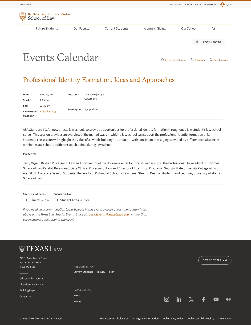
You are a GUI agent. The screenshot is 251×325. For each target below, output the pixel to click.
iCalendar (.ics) (48, 112)
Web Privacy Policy (173, 319)
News (77, 295)
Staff (198, 4)
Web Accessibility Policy (201, 319)
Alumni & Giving (157, 28)
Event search (219, 60)
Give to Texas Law (215, 260)
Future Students (49, 28)
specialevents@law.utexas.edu (108, 214)
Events (77, 301)
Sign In (225, 4)
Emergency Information (145, 319)
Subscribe (198, 60)
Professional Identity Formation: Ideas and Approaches (99, 79)
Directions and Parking (32, 284)
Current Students (119, 28)
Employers (210, 4)
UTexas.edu (25, 4)
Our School (191, 28)
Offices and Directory (31, 279)
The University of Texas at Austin (45, 319)
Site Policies (224, 319)
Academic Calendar (173, 60)
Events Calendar (212, 42)
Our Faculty (83, 28)
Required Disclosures (113, 319)
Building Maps (27, 290)
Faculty (187, 4)
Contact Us (26, 297)
